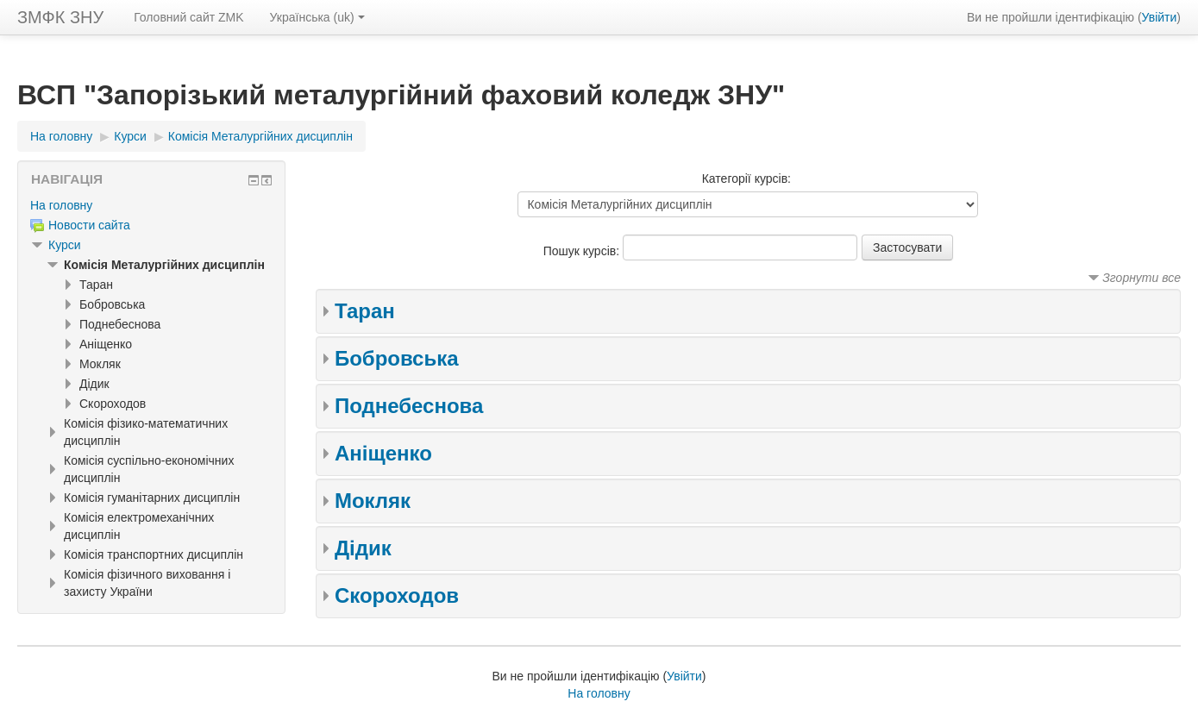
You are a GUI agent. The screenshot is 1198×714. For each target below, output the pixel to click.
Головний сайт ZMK (188, 17)
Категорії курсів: (746, 178)
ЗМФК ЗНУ (60, 17)
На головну (61, 205)
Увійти (1159, 17)
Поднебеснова (409, 405)
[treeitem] (151, 205)
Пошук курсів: (583, 251)
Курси (64, 245)
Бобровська (397, 358)
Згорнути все (1141, 278)
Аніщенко (383, 453)
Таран (365, 311)
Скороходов (397, 595)
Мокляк (373, 500)
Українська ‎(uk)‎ (317, 17)
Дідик (363, 548)
